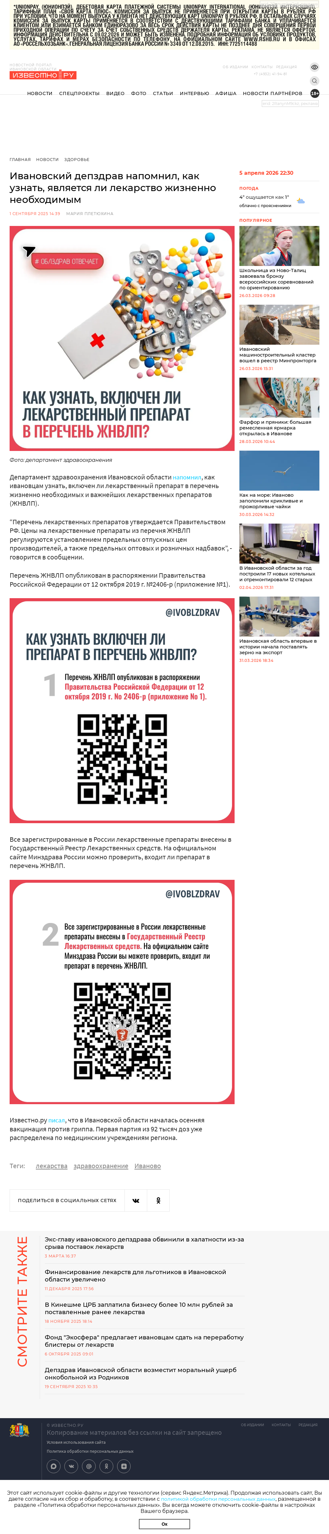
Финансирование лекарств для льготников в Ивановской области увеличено (143, 1276)
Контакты (252, 67)
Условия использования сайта (76, 1445)
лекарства (52, 1165)
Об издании (226, 67)
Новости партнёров (272, 88)
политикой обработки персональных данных (218, 1499)
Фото (139, 88)
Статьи (163, 88)
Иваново (147, 1165)
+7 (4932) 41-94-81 (270, 74)
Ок (164, 1524)
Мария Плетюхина (90, 213)
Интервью (194, 88)
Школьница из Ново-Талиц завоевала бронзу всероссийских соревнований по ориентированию (279, 259)
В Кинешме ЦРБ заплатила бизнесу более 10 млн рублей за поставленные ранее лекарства (142, 1310)
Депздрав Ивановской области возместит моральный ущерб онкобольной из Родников (137, 1376)
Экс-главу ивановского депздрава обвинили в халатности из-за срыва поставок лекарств (143, 1243)
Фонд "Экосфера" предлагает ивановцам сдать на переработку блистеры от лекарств (130, 1343)
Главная (20, 159)
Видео (115, 88)
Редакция (277, 67)
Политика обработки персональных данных (90, 1454)
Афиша (226, 88)
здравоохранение (101, 1165)
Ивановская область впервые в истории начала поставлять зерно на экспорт (279, 632)
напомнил (188, 476)
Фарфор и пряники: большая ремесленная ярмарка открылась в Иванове (279, 410)
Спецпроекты (79, 88)
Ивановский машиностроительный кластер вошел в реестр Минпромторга (279, 336)
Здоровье (78, 159)
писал (57, 1119)
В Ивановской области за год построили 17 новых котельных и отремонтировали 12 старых (279, 558)
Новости (40, 88)
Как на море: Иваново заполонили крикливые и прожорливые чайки (279, 484)
